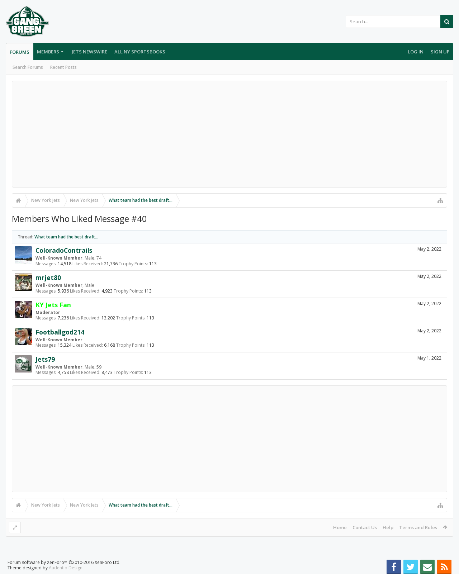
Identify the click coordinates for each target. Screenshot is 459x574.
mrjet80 (48, 277)
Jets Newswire (89, 51)
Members (48, 51)
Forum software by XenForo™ (64, 562)
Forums (19, 52)
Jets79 (45, 359)
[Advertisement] (229, 134)
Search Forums (28, 67)
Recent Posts (63, 67)
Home (340, 527)
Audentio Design (65, 568)
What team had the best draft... (66, 237)
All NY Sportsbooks (139, 51)
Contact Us (364, 527)
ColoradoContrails (64, 250)
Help (388, 527)
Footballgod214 (60, 332)
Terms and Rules (418, 527)
